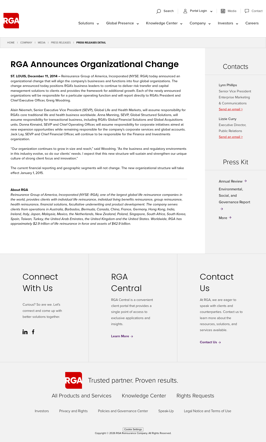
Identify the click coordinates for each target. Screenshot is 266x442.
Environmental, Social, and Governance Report (234, 195)
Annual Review (230, 181)
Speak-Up (166, 410)
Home (11, 43)
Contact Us (210, 342)
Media (232, 11)
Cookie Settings (133, 429)
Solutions (86, 23)
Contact (257, 11)
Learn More (122, 336)
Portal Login (195, 11)
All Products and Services (82, 395)
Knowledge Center (162, 23)
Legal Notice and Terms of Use (207, 410)
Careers (252, 23)
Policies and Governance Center (123, 410)
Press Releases (61, 43)
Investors (225, 23)
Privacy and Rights (73, 410)
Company (198, 23)
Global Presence (120, 23)
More (223, 218)
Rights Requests (195, 395)
